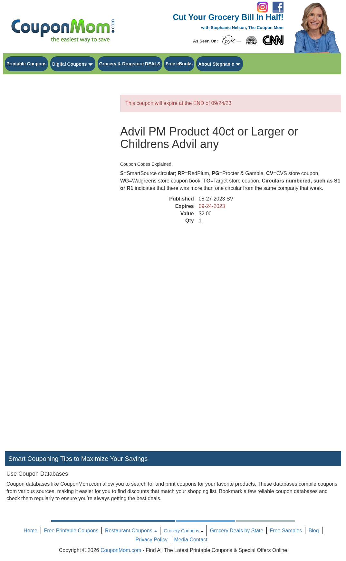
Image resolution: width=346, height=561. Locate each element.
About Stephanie (216, 64)
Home (30, 530)
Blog (314, 530)
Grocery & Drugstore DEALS (129, 63)
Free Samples (286, 530)
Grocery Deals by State (236, 530)
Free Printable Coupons (71, 530)
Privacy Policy (151, 539)
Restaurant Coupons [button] (131, 530)
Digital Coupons (69, 64)
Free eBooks (179, 63)
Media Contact (190, 539)
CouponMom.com (121, 550)
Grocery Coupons (181, 530)
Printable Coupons (26, 63)
